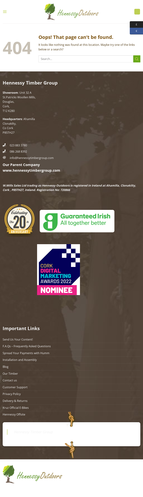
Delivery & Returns (15, 401)
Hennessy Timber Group (33, 431)
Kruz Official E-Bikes (16, 408)
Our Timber (10, 374)
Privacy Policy (12, 394)
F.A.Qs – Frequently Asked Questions (27, 346)
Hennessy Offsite (14, 414)
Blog (5, 367)
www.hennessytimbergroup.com (31, 170)
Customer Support (15, 387)
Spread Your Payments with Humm (26, 353)
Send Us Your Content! (18, 339)
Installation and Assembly (20, 360)
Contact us (10, 380)
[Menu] (5, 11)
